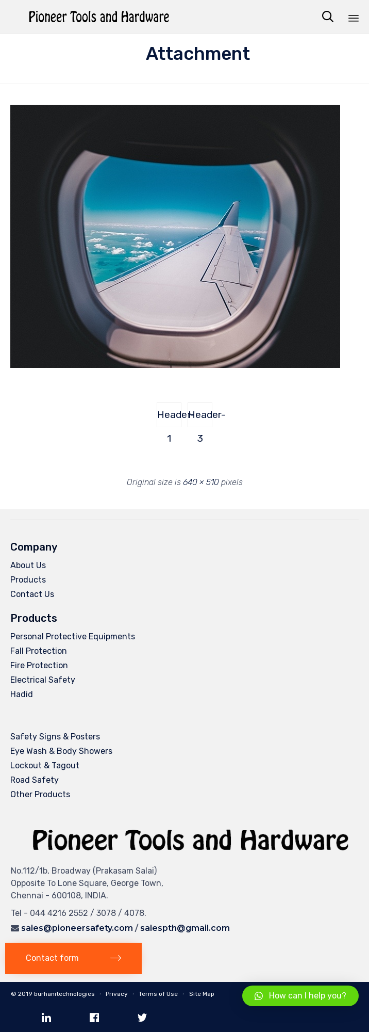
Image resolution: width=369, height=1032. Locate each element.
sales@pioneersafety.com (77, 928)
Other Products (40, 794)
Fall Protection (38, 651)
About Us (28, 565)
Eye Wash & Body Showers (61, 751)
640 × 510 (201, 482)
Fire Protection (39, 665)
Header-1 (169, 418)
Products (28, 580)
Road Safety (34, 780)
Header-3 (200, 418)
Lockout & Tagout (44, 765)
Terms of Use (158, 993)
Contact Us (32, 594)
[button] (73, 958)
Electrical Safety (42, 680)
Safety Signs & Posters (55, 736)
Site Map (201, 993)
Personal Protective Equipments (72, 636)
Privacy (117, 993)
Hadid (21, 694)
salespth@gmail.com (185, 928)
